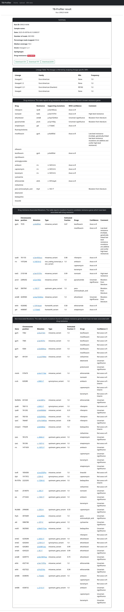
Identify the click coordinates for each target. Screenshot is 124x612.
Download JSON (48, 62)
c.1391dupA (37, 306)
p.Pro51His (41, 569)
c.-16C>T (36, 288)
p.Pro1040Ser (42, 421)
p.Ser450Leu (37, 258)
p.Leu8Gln (40, 516)
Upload (22, 3)
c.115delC (36, 310)
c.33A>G (40, 476)
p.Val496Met (41, 410)
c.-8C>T (39, 551)
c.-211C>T (40, 588)
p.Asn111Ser (41, 373)
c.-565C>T (40, 539)
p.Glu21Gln (41, 333)
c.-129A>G (40, 480)
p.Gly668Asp (41, 349)
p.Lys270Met (41, 357)
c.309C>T (40, 406)
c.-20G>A (40, 510)
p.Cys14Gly (37, 280)
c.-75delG (40, 576)
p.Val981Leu (41, 547)
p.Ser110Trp (41, 563)
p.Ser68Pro (41, 400)
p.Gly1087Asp (42, 557)
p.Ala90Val (37, 224)
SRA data (29, 3)
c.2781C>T (41, 543)
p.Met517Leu (42, 528)
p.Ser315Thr (37, 273)
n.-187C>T (40, 447)
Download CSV (20, 62)
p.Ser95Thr (41, 341)
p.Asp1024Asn (38, 297)
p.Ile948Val (41, 427)
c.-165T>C (40, 443)
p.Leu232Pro (41, 472)
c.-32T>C (40, 522)
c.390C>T (40, 381)
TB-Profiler (6, 2)
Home (15, 3)
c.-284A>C (40, 437)
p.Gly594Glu (41, 417)
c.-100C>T (40, 497)
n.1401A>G (37, 262)
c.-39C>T (40, 491)
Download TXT (34, 62)
